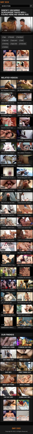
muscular (23, 43)
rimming (6, 43)
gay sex (6, 40)
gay (5, 37)
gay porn (14, 40)
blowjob (12, 37)
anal (22, 40)
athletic (6, 47)
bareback (20, 37)
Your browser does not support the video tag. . (16, 26)
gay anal (14, 43)
